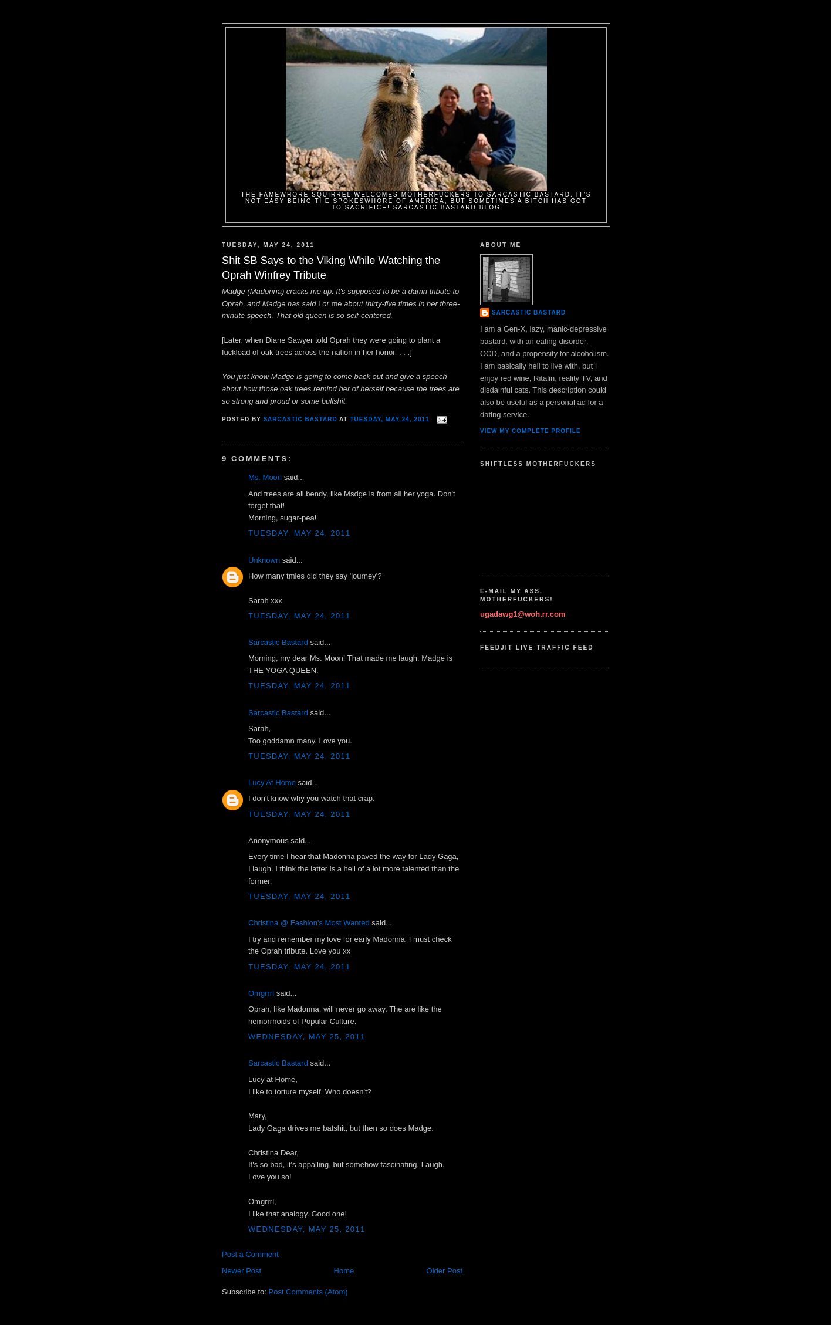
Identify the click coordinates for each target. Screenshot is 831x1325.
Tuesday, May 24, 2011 (299, 533)
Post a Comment (250, 1254)
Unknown (264, 560)
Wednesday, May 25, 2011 (306, 1036)
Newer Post (241, 1270)
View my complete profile (530, 431)
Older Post (444, 1270)
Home (344, 1270)
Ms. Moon (265, 477)
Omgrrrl (261, 993)
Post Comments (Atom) (308, 1291)
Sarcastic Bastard (278, 642)
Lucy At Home (272, 782)
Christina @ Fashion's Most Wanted (309, 922)
